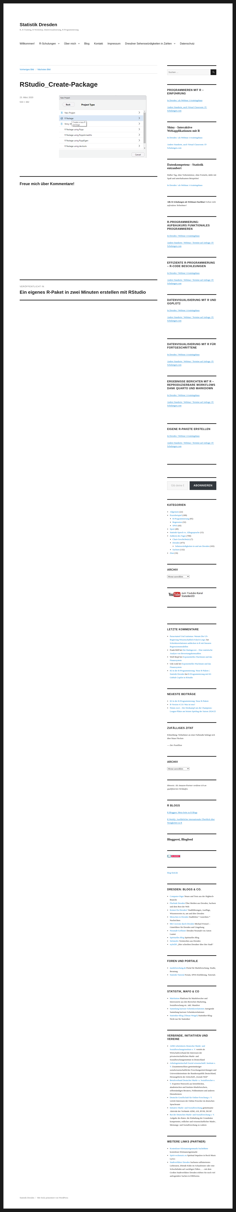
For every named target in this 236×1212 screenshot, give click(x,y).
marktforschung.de (178, 968)
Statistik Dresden (38, 24)
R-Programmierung (181, 518)
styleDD (173, 944)
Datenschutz (187, 43)
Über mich (70, 43)
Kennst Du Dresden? (178, 910)
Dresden (176, 542)
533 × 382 (24, 102)
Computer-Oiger (177, 896)
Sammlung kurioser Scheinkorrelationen (187, 1008)
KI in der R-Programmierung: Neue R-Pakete (189, 701)
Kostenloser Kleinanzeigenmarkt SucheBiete (189, 1148)
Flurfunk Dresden (177, 903)
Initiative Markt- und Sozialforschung (186, 1108)
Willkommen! (27, 43)
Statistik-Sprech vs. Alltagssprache (184, 532)
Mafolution (174, 998)
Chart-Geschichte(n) (181, 539)
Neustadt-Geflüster (178, 930)
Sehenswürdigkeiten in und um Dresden (192, 546)
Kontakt (98, 43)
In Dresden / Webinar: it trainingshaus (183, 236)
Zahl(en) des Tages (178, 536)
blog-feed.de (172, 873)
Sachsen (176, 549)
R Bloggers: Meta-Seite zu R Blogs (182, 812)
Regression (177, 522)
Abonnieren (203, 485)
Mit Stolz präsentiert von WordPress (52, 1197)
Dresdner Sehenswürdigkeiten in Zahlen (148, 43)
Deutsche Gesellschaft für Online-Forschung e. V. (191, 1097)
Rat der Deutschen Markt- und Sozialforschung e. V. (192, 1114)
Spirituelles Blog (177, 937)
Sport (172, 529)
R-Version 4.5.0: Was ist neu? (182, 704)
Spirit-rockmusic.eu (178, 1155)
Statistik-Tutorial (177, 975)
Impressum (114, 43)
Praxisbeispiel (176, 515)
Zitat (172, 553)
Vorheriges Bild (27, 69)
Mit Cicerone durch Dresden (182, 924)
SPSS (175, 525)
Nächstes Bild (44, 69)
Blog (86, 43)
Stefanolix (174, 941)
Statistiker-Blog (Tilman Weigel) (184, 1015)
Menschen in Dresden (179, 917)
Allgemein (174, 512)
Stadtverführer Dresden (180, 1162)
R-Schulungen (47, 43)
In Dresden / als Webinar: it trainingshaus (184, 100)
